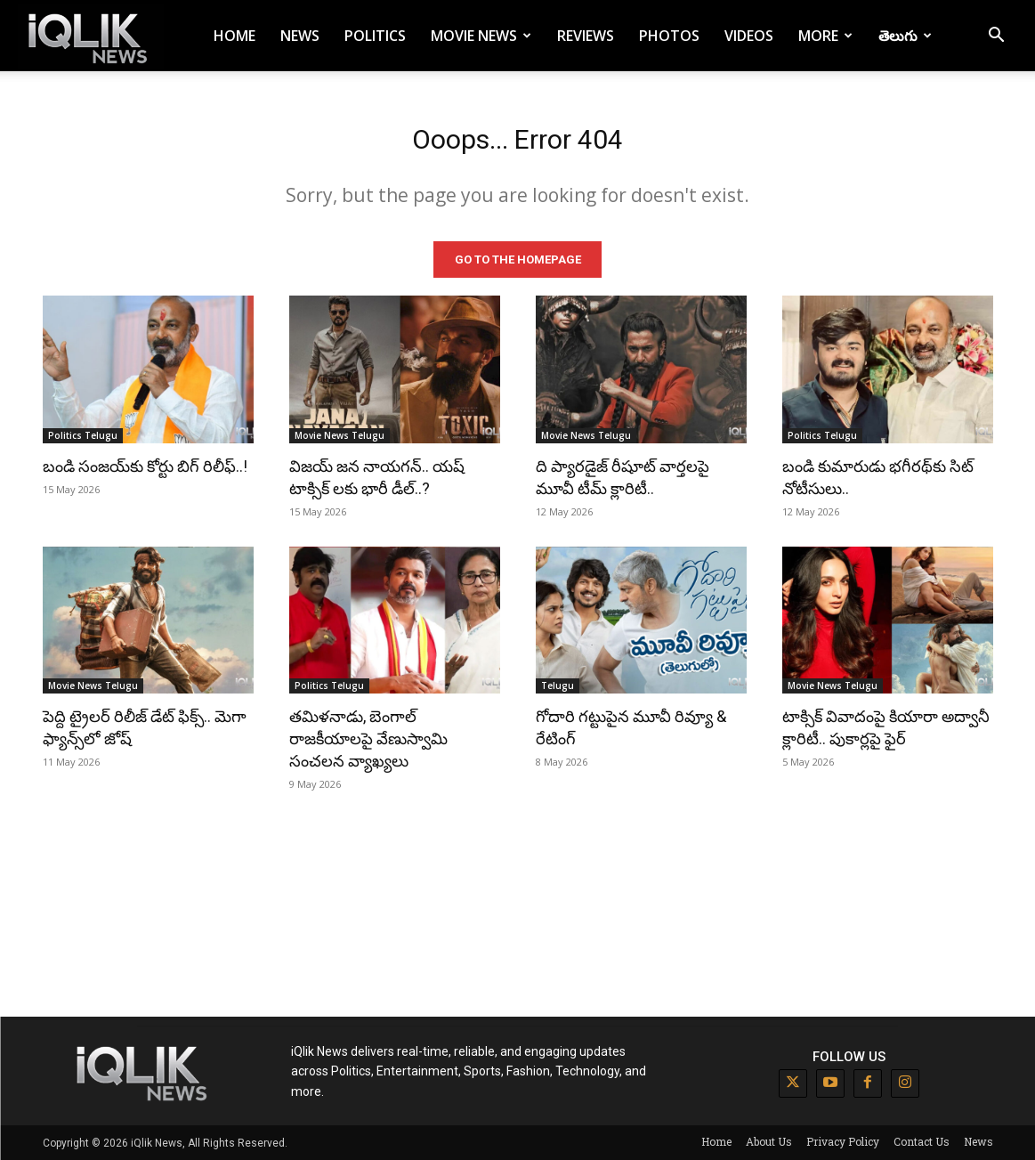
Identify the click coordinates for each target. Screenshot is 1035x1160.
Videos (748, 35)
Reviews (585, 35)
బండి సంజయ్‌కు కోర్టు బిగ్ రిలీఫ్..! (145, 465)
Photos (669, 35)
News (299, 35)
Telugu (557, 685)
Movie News (481, 35)
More (825, 35)
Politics (375, 35)
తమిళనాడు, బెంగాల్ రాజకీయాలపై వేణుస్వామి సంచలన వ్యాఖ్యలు (368, 738)
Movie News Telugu (339, 434)
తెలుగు (905, 35)
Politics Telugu (82, 434)
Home (234, 35)
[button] (995, 36)
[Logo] (91, 36)
